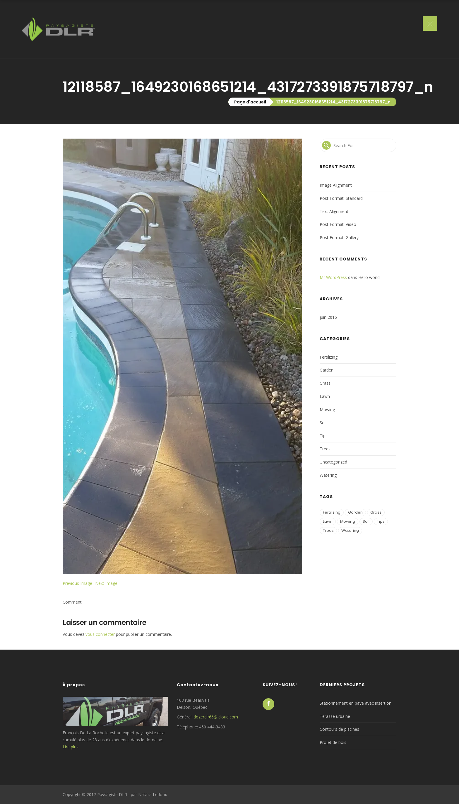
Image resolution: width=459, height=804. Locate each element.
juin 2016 (328, 317)
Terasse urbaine (335, 716)
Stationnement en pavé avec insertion (355, 703)
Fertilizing (329, 357)
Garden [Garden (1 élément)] (355, 512)
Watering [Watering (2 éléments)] (350, 530)
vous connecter (100, 634)
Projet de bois (333, 742)
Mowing (327, 409)
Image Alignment (336, 185)
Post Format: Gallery (339, 237)
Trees (325, 449)
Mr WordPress (333, 277)
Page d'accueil (250, 102)
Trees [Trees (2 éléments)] (328, 530)
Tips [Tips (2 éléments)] (381, 521)
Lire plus (70, 747)
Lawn (325, 396)
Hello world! (369, 277)
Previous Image (77, 583)
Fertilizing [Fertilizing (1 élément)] (331, 512)
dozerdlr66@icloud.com (215, 717)
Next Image (106, 583)
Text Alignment (334, 211)
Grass (325, 383)
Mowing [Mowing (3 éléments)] (347, 521)
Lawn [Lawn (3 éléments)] (328, 521)
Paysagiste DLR (112, 794)
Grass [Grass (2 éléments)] (375, 512)
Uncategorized (333, 462)
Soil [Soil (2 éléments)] (366, 521)
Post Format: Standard (341, 198)
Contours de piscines (339, 729)
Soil (323, 422)
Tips (324, 435)
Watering (328, 475)
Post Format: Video (338, 224)
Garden (326, 370)
